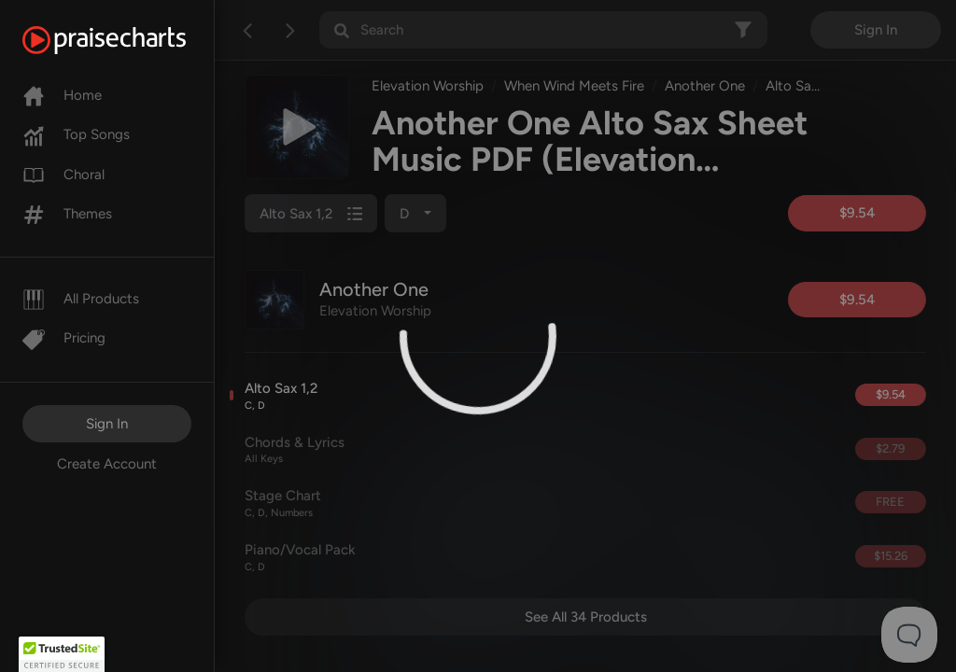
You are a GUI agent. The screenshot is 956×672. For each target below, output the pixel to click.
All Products (80, 298)
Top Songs (76, 134)
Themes (67, 213)
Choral (63, 174)
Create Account (107, 463)
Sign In (107, 423)
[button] (62, 654)
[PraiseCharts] (127, 40)
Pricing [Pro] (63, 337)
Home (62, 95)
